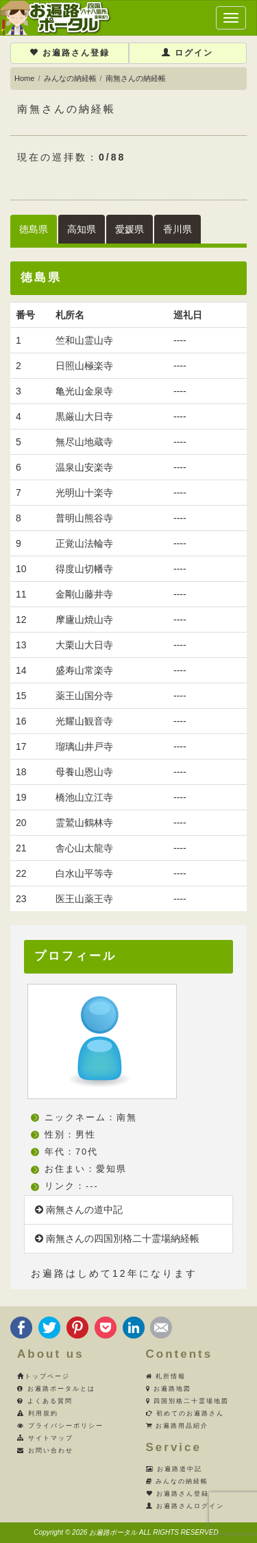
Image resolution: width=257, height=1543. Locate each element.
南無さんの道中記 (79, 1209)
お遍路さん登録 (69, 53)
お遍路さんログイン (185, 1506)
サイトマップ (45, 1438)
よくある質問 (45, 1401)
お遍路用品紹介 (177, 1425)
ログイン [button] (187, 53)
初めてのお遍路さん (185, 1413)
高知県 (81, 229)
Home (24, 78)
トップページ (43, 1376)
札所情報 (166, 1376)
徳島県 (33, 229)
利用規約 (37, 1413)
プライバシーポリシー (60, 1425)
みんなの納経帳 (70, 78)
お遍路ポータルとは (56, 1388)
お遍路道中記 (174, 1468)
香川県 (177, 229)
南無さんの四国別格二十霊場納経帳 (117, 1238)
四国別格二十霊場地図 (188, 1401)
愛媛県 (129, 229)
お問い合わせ (45, 1450)
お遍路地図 (169, 1388)
